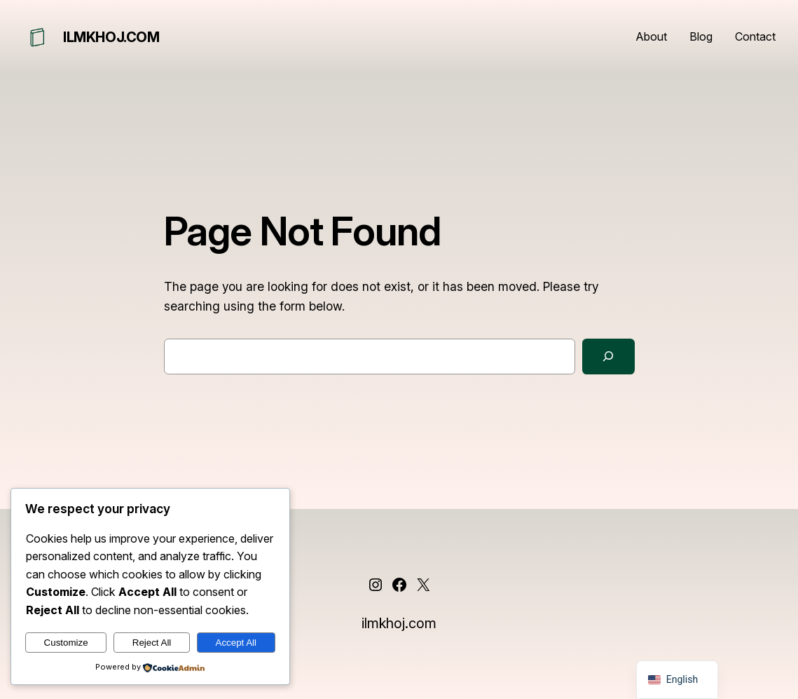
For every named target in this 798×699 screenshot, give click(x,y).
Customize (66, 642)
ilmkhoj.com (111, 37)
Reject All (152, 642)
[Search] (608, 356)
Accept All (236, 642)
